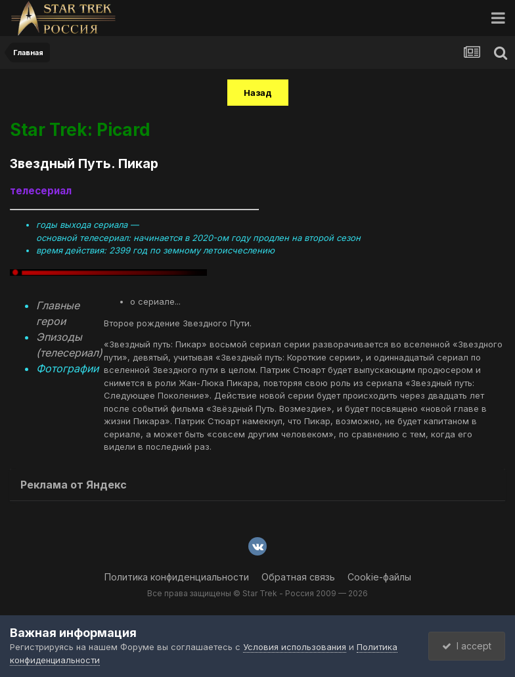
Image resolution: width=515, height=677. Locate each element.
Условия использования (294, 647)
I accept (466, 645)
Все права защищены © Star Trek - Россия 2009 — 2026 (257, 593)
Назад (258, 92)
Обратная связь (298, 576)
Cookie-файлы (379, 576)
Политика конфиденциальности (176, 576)
